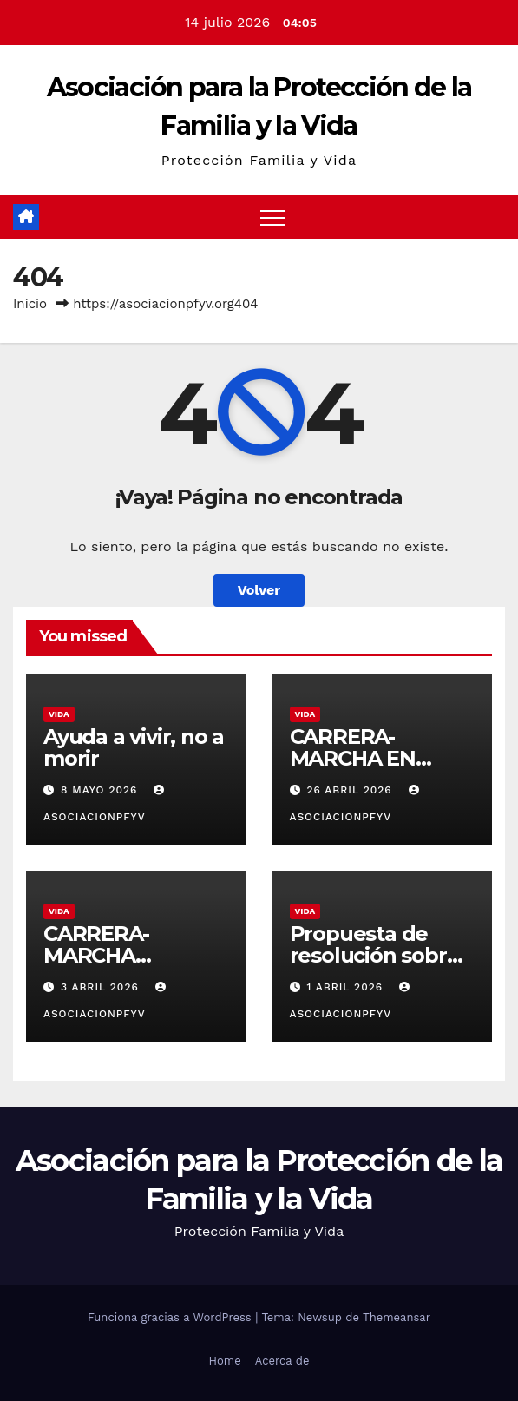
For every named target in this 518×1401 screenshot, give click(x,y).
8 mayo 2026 (101, 790)
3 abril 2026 (102, 987)
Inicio (30, 304)
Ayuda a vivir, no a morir (133, 747)
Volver (259, 590)
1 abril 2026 (346, 987)
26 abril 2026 (351, 790)
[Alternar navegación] (272, 217)
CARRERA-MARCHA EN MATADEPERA (363, 758)
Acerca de (282, 1360)
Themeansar (396, 1317)
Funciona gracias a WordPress (171, 1317)
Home (225, 1360)
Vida (59, 714)
